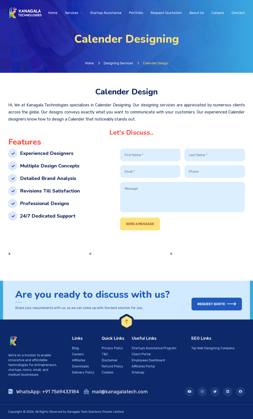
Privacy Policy (112, 348)
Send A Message (140, 224)
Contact (238, 13)
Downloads (80, 366)
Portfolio (136, 13)
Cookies (107, 372)
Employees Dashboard (148, 360)
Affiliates (78, 360)
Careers (218, 13)
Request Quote (214, 304)
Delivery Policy (83, 372)
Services (71, 13)
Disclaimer (110, 360)
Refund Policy (112, 366)
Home (52, 13)
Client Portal (141, 354)
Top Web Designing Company (213, 348)
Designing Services (118, 63)
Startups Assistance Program (154, 348)
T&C (105, 354)
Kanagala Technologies (47, 105)
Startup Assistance (106, 13)
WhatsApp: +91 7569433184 (43, 392)
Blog (75, 348)
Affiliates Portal (143, 366)
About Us (196, 13)
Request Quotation (166, 13)
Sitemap (138, 372)
